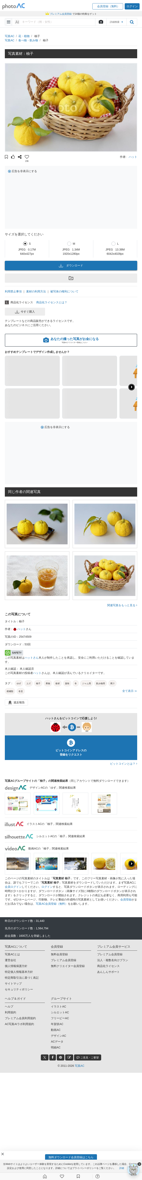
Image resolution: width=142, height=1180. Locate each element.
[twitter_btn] (44, 1057)
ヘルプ (9, 1006)
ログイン (47, 886)
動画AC (55, 1029)
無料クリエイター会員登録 (68, 966)
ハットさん (32, 657)
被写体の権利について (64, 291)
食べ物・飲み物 (28, 40)
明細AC (55, 1047)
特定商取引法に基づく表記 (22, 977)
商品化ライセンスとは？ (51, 302)
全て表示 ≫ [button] (129, 690)
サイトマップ (13, 983)
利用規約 (10, 1012)
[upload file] (100, 22)
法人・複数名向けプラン (112, 960)
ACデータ (57, 1041)
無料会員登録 (59, 954)
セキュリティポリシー (19, 989)
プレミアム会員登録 (63, 960)
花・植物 (24, 36)
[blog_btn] (69, 1057)
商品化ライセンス (108, 966)
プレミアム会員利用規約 (20, 1018)
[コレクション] (78, 1176)
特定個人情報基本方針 (19, 971)
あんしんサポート (108, 971)
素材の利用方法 (36, 291)
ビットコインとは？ (123, 763)
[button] (107, 6)
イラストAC (58, 1006)
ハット (133, 156)
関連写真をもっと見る (122, 605)
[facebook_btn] (52, 1057)
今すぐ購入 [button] (25, 312)
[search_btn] (132, 22)
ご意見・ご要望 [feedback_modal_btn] (87, 1057)
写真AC (9, 36)
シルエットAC (60, 1012)
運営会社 (10, 960)
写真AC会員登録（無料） (52, 903)
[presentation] (131, 864)
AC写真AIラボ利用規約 (19, 1024)
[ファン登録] (62, 1176)
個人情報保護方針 (16, 966)
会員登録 (126, 899)
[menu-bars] (8, 22)
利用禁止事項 (13, 291)
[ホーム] (44, 1176)
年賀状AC (57, 1024)
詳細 (121, 1168)
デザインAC (58, 1035)
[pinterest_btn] (60, 1057)
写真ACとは (12, 954)
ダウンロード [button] (71, 266)
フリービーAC (60, 1018)
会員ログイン (13, 886)
